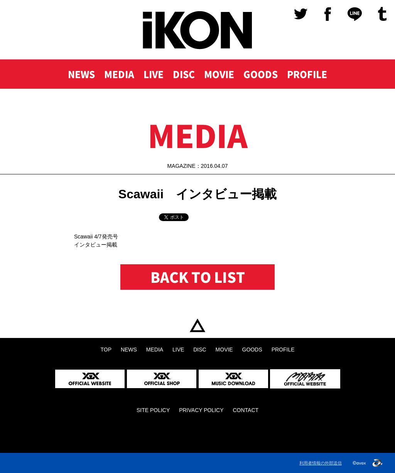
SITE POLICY (153, 410)
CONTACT (245, 410)
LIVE (153, 74)
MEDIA (119, 74)
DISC (184, 74)
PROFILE (307, 74)
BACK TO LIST (197, 277)
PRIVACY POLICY (201, 410)
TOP (197, 325)
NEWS (81, 74)
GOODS (260, 74)
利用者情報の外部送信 (320, 463)
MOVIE (219, 74)
